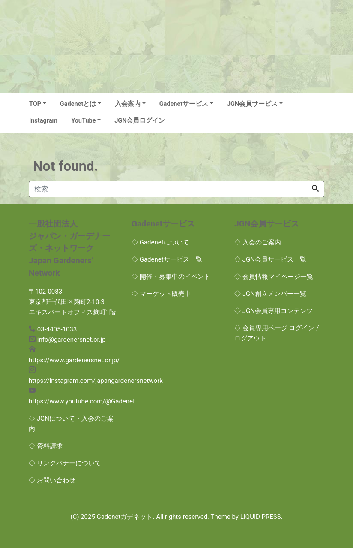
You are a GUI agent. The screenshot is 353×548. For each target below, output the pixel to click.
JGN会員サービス (252, 104)
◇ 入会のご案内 (257, 242)
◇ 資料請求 (46, 446)
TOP (35, 104)
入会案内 (128, 104)
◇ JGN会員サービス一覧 (270, 259)
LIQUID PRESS (260, 517)
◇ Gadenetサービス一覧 (167, 259)
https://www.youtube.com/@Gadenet (82, 401)
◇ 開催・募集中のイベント (171, 276)
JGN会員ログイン (139, 120)
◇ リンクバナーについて (65, 463)
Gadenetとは (78, 104)
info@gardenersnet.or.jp (71, 339)
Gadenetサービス (184, 104)
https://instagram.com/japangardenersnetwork (96, 381)
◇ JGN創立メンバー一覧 (270, 294)
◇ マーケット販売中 (161, 294)
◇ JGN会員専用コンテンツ (273, 311)
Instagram (43, 120)
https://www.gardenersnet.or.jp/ (74, 360)
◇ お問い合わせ (52, 480)
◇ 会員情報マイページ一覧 (273, 276)
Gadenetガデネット (125, 517)
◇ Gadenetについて (160, 242)
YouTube (83, 120)
